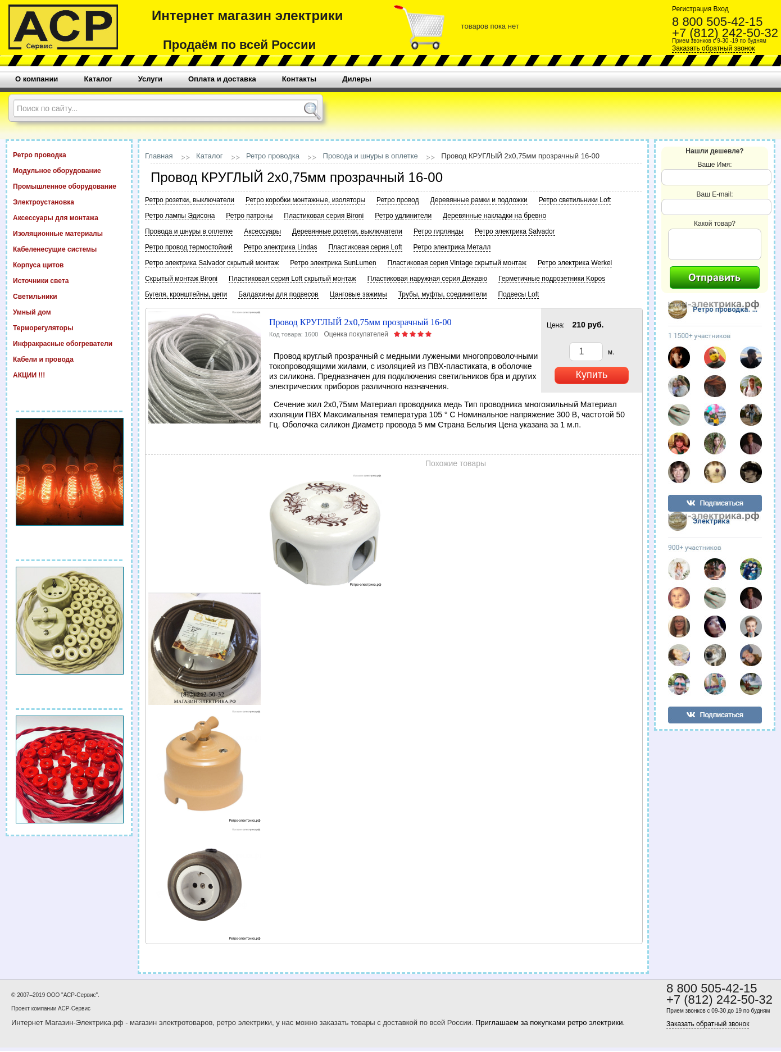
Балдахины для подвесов (278, 294)
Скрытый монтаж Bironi (181, 279)
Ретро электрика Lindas (280, 247)
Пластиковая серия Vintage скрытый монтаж (457, 263)
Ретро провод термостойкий (189, 247)
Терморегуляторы (69, 327)
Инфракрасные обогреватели (69, 343)
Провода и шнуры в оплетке (370, 156)
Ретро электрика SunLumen (333, 263)
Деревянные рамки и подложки (479, 200)
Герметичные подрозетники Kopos (551, 279)
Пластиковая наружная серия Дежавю (427, 279)
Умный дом (69, 312)
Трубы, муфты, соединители (442, 294)
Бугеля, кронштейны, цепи (186, 294)
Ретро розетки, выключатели (189, 200)
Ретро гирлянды (439, 231)
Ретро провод (397, 200)
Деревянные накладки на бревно (494, 216)
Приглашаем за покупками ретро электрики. (550, 1022)
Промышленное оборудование (69, 186)
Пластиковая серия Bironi (324, 216)
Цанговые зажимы (358, 294)
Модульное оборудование (69, 170)
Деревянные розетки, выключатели (347, 231)
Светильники (69, 296)
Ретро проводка (69, 154)
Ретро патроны (249, 216)
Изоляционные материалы (69, 233)
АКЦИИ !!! (69, 375)
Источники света (69, 280)
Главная (158, 156)
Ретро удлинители (403, 216)
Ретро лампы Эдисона (180, 216)
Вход (719, 9)
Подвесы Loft (518, 294)
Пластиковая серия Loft (365, 247)
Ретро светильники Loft (575, 200)
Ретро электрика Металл (452, 247)
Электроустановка (69, 202)
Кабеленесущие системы (69, 249)
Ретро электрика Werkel (575, 263)
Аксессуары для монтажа (69, 217)
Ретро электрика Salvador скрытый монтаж (212, 263)
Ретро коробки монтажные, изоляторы (305, 200)
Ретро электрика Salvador (515, 231)
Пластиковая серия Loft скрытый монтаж (292, 279)
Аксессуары (262, 231)
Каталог (209, 156)
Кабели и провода (69, 359)
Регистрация (691, 9)
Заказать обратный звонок (713, 48)
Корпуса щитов (69, 264)
